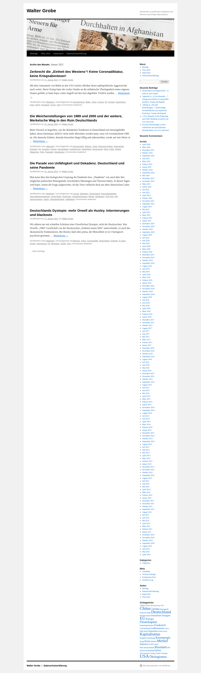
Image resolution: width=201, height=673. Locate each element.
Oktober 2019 (147, 260)
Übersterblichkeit (57, 199)
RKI (116, 196)
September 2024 (148, 173)
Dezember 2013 (148, 433)
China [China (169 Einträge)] (145, 608)
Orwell (63, 244)
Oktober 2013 (147, 438)
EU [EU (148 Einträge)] (142, 618)
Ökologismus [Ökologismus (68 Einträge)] (158, 656)
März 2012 (146, 492)
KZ (49, 244)
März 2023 (146, 184)
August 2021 (147, 207)
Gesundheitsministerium (40, 196)
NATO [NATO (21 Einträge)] (151, 644)
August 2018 (147, 297)
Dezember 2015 (148, 373)
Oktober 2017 (147, 325)
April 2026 (146, 144)
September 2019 (148, 263)
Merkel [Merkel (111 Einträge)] (162, 641)
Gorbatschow (75, 149)
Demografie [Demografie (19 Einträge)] (164, 609)
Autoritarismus (79, 102)
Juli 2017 (145, 331)
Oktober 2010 (147, 540)
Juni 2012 (146, 484)
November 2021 (148, 201)
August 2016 (147, 359)
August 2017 (147, 328)
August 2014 (147, 413)
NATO (37, 105)
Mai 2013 (145, 453)
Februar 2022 (147, 198)
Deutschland (95, 194)
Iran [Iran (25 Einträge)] (141, 631)
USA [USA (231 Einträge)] (144, 656)
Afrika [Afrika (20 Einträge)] (142, 605)
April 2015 (146, 396)
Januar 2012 (146, 498)
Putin (42, 152)
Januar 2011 (146, 532)
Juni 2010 (146, 549)
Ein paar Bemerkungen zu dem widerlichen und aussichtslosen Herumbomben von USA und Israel (155, 127)
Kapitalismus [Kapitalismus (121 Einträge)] (150, 634)
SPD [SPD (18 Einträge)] (168, 647)
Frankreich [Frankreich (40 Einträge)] (160, 625)
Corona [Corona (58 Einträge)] (154, 608)
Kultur (111, 149)
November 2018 (148, 289)
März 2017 (146, 339)
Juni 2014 (146, 419)
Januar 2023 (146, 187)
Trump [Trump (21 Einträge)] (152, 653)
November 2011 (148, 504)
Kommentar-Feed (148, 577)
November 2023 (148, 181)
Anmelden (146, 571)
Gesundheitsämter (108, 194)
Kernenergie (97, 149)
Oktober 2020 (147, 229)
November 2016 (148, 351)
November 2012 (148, 470)
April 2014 (146, 421)
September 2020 (148, 232)
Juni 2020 (146, 240)
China (94, 102)
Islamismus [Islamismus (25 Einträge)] (153, 631)
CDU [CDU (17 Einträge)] (162, 605)
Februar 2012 (147, 495)
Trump (53, 105)
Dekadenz (84, 194)
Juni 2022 (146, 192)
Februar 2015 (147, 402)
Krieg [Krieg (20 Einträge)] (142, 641)
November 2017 (148, 322)
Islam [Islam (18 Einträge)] (146, 631)
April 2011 (146, 523)
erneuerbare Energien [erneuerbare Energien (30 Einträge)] (160, 615)
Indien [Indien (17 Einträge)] (167, 628)
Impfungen (66, 196)
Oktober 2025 (147, 153)
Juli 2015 (145, 388)
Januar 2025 (146, 167)
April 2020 (146, 246)
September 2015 (148, 382)
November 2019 (148, 257)
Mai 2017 (145, 337)
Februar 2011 (147, 529)
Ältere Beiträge (37, 251)
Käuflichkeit (86, 149)
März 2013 (146, 458)
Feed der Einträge (149, 574)
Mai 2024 (145, 175)
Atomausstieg (78, 146)
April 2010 (146, 554)
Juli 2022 (145, 190)
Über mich (45, 53)
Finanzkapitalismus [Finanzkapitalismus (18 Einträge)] (147, 625)
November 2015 (148, 376)
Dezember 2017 (148, 320)
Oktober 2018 (147, 291)
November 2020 (148, 226)
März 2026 (146, 147)
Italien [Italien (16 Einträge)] (165, 631)
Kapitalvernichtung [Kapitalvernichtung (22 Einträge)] (147, 638)
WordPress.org (147, 580)
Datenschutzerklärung (76, 53)
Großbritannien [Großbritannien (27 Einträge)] (157, 628)
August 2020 (147, 235)
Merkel (118, 149)
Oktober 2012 (147, 472)
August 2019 (147, 266)
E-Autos (122, 241)
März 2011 (146, 526)
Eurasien (45, 149)
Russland (45, 105)
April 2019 (146, 274)
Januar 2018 (146, 317)
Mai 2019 (145, 272)
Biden (88, 102)
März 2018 (146, 311)
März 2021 (146, 215)
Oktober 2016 (147, 354)
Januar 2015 (146, 405)
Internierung (41, 244)
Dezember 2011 (148, 501)
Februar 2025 (147, 164)
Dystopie (114, 241)
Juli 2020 (145, 238)
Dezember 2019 (148, 255)
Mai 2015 (145, 393)
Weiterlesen (40, 141)
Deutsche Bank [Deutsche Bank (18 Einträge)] (145, 613)
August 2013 (147, 444)
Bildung (88, 146)
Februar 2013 (147, 461)
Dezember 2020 (148, 224)
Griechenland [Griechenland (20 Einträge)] (145, 628)
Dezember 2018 (148, 286)
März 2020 (146, 249)
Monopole (55, 244)
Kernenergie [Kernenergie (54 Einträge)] (163, 637)
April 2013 (146, 455)
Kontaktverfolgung (79, 196)
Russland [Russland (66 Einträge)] (160, 647)
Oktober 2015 (147, 379)
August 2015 (147, 385)
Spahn (46, 199)
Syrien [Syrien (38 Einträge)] (157, 650)
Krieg (32, 105)
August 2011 (147, 512)
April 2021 (146, 212)
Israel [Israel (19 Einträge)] (160, 631)
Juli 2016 (145, 362)
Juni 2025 (146, 158)
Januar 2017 (146, 345)
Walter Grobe (41, 10)
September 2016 (148, 356)
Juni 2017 (146, 334)
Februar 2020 (147, 252)
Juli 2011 (145, 515)
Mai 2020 (145, 243)
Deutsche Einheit (105, 146)
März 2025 (146, 161)
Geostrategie (63, 149)
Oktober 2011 (147, 506)
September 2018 (148, 294)
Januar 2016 (146, 371)
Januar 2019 (146, 283)
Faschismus (121, 102)
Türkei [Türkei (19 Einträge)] (158, 653)
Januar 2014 (146, 430)
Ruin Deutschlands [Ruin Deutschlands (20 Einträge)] (147, 647)
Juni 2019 (146, 269)
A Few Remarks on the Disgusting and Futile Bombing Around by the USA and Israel (155, 119)
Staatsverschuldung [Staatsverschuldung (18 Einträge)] (147, 650)
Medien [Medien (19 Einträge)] (154, 641)
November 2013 (148, 436)
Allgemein (50, 102)
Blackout (76, 241)
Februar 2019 (147, 280)
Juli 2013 (145, 447)
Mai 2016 (145, 368)
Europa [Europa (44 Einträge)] (150, 618)
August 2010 (147, 546)
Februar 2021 (147, 218)
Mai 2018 (145, 306)
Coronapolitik (92, 241)
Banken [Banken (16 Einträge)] (147, 605)
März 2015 (146, 399)
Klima (106, 149)
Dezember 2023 (148, 178)
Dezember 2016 (148, 348)
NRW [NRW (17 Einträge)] (156, 644)
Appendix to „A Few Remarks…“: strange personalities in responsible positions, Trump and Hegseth (155, 99)
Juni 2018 (146, 303)
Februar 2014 (147, 427)
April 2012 (146, 489)
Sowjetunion (59, 152)
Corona (101, 102)
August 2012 (147, 478)
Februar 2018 (147, 314)
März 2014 (146, 424)
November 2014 (148, 407)
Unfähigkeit (70, 199)
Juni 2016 (146, 365)
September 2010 (148, 543)
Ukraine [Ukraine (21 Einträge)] (164, 653)
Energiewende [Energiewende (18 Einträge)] (145, 616)
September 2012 (148, 475)
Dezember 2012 (148, 467)
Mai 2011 (145, 520)
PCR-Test (110, 196)
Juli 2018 (145, 300)
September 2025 (148, 156)
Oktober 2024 (147, 170)
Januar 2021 (146, 221)
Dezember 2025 (148, 150)
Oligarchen (34, 152)
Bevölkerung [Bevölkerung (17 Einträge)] (155, 605)
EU (106, 102)
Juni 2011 (146, 518)
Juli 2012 (145, 481)
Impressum (58, 53)
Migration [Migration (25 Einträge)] (144, 644)
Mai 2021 (145, 209)
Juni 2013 (146, 450)
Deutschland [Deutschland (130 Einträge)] (161, 612)
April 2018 (146, 308)
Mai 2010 (145, 552)
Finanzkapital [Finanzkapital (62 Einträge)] (148, 622)
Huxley (32, 244)
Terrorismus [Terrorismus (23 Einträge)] (145, 653)
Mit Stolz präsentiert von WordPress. (157, 666)
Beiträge (34, 53)
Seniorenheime (36, 199)
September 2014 (148, 410)
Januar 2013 (146, 464)
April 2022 (146, 195)
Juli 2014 (145, 416)
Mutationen (99, 196)
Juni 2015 (146, 390)
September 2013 (148, 441)
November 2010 (148, 537)
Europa (112, 102)
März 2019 (146, 277)
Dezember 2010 (148, 535)
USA (58, 105)
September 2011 (148, 509)
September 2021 (148, 204)
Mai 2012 (145, 487)
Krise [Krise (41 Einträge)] (147, 641)
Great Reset (56, 196)
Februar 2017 (147, 342)
